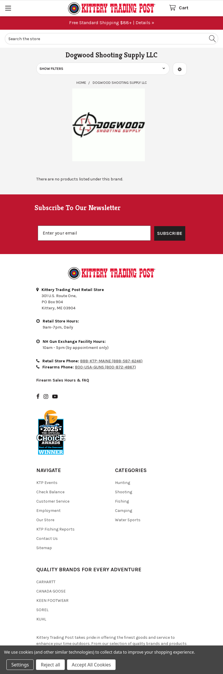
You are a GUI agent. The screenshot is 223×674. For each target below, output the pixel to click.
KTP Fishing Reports (55, 502)
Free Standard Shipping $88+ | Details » (111, 22)
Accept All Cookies (91, 664)
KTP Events (46, 455)
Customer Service (52, 474)
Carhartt (45, 555)
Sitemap (44, 521)
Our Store (45, 493)
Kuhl (41, 592)
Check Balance (50, 465)
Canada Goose (51, 564)
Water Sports (128, 493)
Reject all (50, 664)
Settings (20, 664)
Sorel (42, 583)
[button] (180, 69)
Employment (48, 483)
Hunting (122, 455)
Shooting (123, 465)
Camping (123, 483)
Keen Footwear (52, 573)
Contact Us (47, 511)
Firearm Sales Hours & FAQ (62, 353)
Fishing (122, 474)
